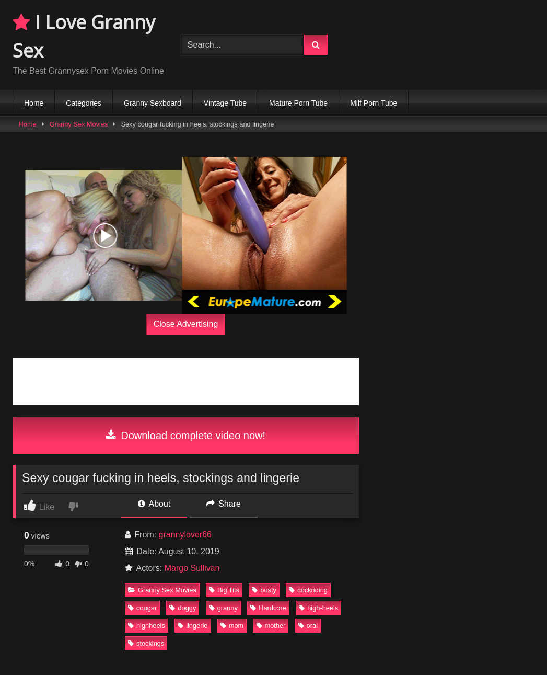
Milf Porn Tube (373, 103)
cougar (142, 608)
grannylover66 (185, 534)
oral (308, 626)
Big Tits (224, 590)
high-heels (318, 608)
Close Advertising (186, 323)
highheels (146, 626)
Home (33, 103)
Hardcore (268, 608)
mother (271, 626)
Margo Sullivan (192, 568)
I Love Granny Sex (84, 36)
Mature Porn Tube (298, 103)
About (154, 503)
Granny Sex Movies (79, 124)
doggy (182, 608)
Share (223, 503)
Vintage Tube (225, 103)
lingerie (192, 626)
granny (223, 608)
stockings (146, 643)
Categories (83, 103)
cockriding (308, 590)
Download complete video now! (185, 435)
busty (264, 590)
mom (231, 626)
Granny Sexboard (152, 103)
